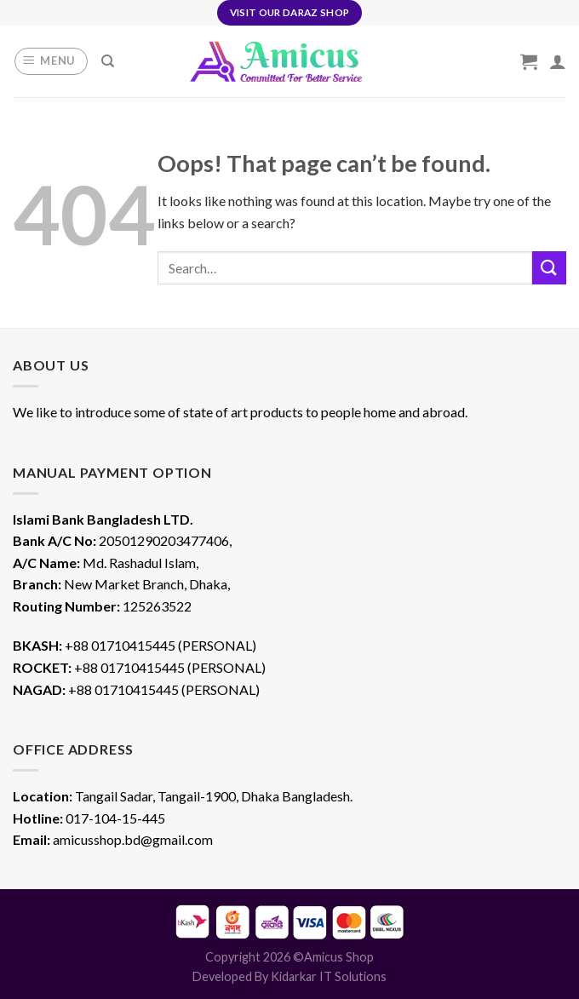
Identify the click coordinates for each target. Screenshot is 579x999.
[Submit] (549, 267)
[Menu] (51, 61)
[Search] (107, 61)
